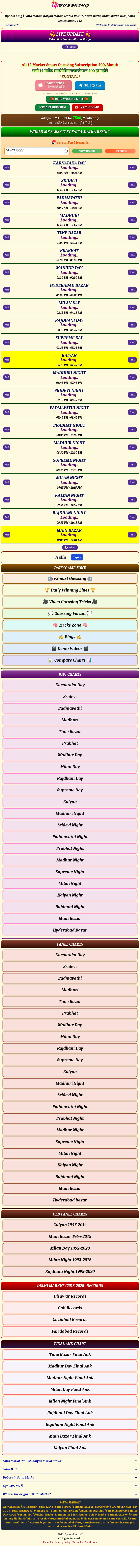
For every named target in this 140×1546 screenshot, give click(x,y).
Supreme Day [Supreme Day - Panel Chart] (70, 1060)
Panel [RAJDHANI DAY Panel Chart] (132, 324)
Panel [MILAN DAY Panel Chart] (132, 307)
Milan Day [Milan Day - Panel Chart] (70, 1036)
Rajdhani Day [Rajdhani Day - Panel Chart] (70, 1048)
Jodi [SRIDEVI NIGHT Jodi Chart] (7, 394)
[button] (70, 568)
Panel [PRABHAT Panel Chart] (132, 255)
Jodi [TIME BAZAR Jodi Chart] (7, 237)
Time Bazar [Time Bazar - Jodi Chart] (70, 731)
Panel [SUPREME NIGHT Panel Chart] (132, 464)
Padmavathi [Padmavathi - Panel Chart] (70, 978)
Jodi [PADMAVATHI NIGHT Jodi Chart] (7, 412)
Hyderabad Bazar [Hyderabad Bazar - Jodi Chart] (70, 930)
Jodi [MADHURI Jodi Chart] (7, 219)
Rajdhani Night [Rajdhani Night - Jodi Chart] (70, 906)
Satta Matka (84, 1526)
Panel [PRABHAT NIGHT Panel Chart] (132, 429)
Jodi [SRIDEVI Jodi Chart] (7, 184)
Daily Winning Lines (70, 590)
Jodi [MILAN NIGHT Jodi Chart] (7, 482)
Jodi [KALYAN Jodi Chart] (7, 359)
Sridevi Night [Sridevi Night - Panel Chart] (69, 1095)
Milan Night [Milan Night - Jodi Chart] (70, 883)
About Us (48, 1542)
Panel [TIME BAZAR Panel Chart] (132, 237)
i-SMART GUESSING (52, 107)
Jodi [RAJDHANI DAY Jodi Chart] (7, 324)
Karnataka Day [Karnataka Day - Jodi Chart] (70, 685)
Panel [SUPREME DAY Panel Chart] (132, 342)
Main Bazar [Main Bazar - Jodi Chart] (70, 918)
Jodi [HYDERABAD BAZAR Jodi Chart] (7, 289)
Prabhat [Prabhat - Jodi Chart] (70, 743)
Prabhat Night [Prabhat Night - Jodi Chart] (70, 848)
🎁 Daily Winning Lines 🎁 (69, 99)
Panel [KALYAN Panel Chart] (132, 359)
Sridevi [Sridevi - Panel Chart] (70, 966)
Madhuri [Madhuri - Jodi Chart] (70, 720)
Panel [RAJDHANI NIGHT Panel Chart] (132, 517)
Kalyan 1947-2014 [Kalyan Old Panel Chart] (70, 1224)
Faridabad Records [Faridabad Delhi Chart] (70, 1331)
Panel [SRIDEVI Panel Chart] (132, 184)
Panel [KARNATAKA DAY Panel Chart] (132, 167)
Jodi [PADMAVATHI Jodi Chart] (7, 202)
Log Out (77, 557)
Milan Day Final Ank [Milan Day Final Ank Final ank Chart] (70, 1389)
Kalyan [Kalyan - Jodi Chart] (70, 801)
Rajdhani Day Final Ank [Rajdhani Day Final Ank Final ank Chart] (70, 1412)
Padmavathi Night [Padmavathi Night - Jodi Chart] (70, 836)
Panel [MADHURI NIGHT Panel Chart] (132, 377)
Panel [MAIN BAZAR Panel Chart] (132, 534)
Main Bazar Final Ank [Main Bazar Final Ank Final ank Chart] (70, 1436)
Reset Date (120, 151)
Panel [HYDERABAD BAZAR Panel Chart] (132, 289)
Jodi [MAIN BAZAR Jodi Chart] (7, 534)
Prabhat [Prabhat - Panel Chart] (70, 1013)
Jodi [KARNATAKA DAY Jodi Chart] (7, 167)
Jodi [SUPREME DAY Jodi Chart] (7, 342)
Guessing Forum (70, 613)
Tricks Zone (69, 625)
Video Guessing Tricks (70, 601)
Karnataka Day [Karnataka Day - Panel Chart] (70, 954)
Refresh (70, 47)
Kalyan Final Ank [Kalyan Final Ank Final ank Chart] (70, 1447)
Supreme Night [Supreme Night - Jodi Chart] (70, 871)
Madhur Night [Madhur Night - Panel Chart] (70, 1130)
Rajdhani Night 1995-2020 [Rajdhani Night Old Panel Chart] (70, 1271)
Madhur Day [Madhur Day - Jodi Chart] (70, 755)
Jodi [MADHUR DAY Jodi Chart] (7, 272)
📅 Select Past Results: (70, 142)
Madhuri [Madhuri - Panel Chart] (70, 989)
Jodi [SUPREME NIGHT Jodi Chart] (7, 464)
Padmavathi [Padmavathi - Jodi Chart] (70, 708)
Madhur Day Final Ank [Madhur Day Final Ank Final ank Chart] (70, 1366)
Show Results (87, 151)
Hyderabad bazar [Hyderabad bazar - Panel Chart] (70, 1200)
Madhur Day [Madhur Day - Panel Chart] (70, 1025)
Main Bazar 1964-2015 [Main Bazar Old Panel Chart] (70, 1236)
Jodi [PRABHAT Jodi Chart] (7, 255)
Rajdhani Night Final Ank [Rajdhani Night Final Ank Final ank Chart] (70, 1424)
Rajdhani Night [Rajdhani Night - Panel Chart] (70, 1176)
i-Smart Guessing (70, 578)
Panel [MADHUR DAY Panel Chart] (132, 272)
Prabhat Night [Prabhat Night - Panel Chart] (70, 1118)
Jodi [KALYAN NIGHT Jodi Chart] (7, 499)
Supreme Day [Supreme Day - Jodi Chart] (70, 790)
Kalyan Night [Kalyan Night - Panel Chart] (70, 1165)
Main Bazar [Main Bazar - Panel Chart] (70, 1188)
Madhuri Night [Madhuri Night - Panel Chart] (70, 1083)
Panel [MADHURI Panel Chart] (132, 219)
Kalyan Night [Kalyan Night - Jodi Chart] (70, 895)
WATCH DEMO (87, 107)
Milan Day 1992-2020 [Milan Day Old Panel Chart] (70, 1248)
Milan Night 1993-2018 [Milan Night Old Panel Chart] (70, 1259)
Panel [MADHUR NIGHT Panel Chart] (132, 447)
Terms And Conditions (84, 1542)
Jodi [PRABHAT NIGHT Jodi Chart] (7, 429)
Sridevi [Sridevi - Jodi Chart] (70, 696)
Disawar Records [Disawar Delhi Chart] (70, 1296)
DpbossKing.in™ (74, 1534)
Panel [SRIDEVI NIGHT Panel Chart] (132, 394)
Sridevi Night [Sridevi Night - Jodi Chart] (69, 825)
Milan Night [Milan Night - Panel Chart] (70, 1153)
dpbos (67, 1506)
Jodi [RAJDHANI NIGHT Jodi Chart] (7, 517)
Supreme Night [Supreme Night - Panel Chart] (70, 1141)
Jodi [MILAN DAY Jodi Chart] (7, 307)
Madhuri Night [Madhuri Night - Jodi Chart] (70, 813)
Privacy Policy (62, 1542)
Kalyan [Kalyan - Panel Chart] (70, 1071)
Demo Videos (70, 648)
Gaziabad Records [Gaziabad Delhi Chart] (70, 1319)
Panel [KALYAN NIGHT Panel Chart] (132, 499)
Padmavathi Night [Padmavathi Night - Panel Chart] (70, 1106)
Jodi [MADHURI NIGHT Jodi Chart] (7, 377)
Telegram (89, 85)
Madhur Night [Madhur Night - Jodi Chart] (70, 860)
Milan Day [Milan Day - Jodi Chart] (70, 766)
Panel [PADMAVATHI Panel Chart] (132, 202)
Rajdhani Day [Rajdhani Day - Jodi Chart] (70, 778)
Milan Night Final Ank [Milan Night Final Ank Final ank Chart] (70, 1401)
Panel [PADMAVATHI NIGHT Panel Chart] (132, 412)
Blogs (70, 636)
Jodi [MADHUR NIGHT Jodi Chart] (7, 447)
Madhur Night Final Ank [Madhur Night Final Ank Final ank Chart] (70, 1377)
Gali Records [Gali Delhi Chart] (70, 1307)
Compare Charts (70, 660)
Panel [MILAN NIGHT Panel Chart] (132, 482)
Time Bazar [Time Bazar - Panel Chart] (70, 1001)
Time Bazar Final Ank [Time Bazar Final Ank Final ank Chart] (70, 1354)
